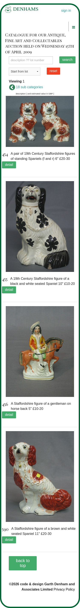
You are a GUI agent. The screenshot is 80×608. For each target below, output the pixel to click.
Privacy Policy (64, 589)
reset (53, 71)
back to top (23, 563)
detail (9, 164)
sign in (66, 10)
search (67, 59)
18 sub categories (26, 87)
